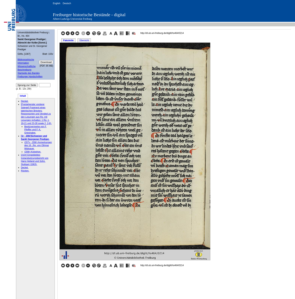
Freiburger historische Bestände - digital (89, 14)
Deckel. (24, 101)
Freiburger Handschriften (30, 76)
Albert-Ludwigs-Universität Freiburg (72, 18)
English (56, 3)
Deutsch (67, 3)
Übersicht (84, 40)
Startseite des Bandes (28, 73)
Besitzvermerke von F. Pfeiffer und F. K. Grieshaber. (35, 129)
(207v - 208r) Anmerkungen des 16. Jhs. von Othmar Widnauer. (38, 145)
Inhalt (23, 96)
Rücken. (25, 170)
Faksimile (68, 40)
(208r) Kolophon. (32, 151)
